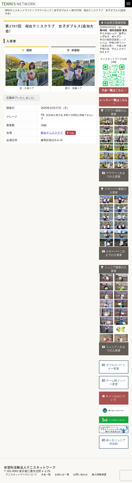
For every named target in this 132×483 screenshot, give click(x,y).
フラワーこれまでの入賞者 (113, 174)
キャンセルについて (113, 398)
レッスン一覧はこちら (113, 102)
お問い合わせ (80, 474)
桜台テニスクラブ (58, 132)
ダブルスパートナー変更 (113, 367)
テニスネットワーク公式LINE (113, 72)
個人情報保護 (99, 474)
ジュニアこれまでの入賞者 (113, 348)
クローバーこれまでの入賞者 (113, 253)
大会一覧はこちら (114, 90)
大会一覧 (46, 474)
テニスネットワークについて (21, 474)
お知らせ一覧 (62, 474)
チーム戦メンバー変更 (113, 382)
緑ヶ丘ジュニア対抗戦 (113, 442)
